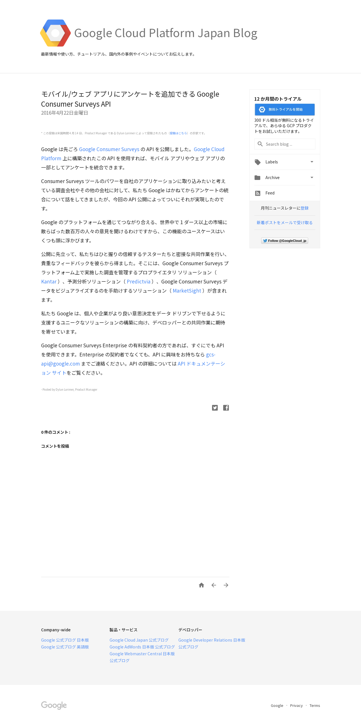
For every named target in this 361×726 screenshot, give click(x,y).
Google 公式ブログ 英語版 (65, 647)
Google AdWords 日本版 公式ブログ (142, 647)
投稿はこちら (178, 133)
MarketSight (187, 290)
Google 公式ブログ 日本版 (65, 640)
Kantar (49, 281)
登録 (304, 208)
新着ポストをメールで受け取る (285, 222)
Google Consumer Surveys (109, 149)
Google (277, 705)
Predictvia (138, 281)
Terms (315, 705)
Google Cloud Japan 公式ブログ (139, 640)
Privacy (297, 705)
